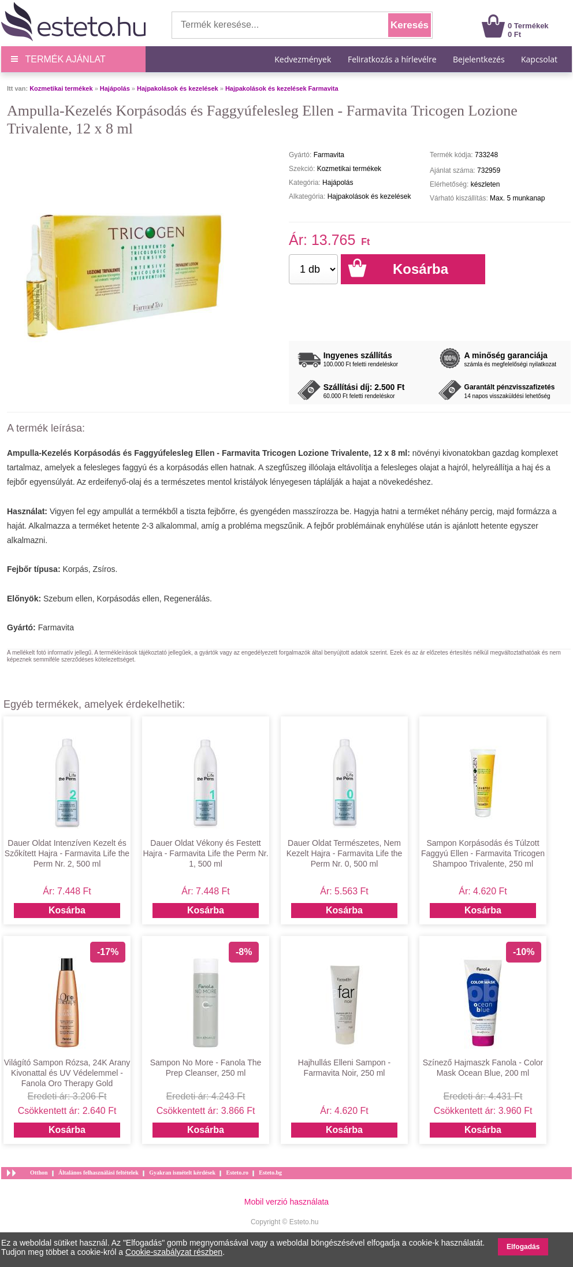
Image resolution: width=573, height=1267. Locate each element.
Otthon (39, 1172)
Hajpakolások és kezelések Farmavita (281, 88)
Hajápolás (115, 88)
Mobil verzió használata (286, 1201)
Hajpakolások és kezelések (177, 88)
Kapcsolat (539, 59)
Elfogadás (523, 1247)
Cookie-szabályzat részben (173, 1252)
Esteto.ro (237, 1172)
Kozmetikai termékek (60, 88)
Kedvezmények (303, 59)
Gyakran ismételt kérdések (182, 1172)
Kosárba (67, 910)
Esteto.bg (270, 1172)
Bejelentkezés (479, 59)
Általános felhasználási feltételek (98, 1172)
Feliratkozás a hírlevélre (392, 59)
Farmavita (56, 627)
